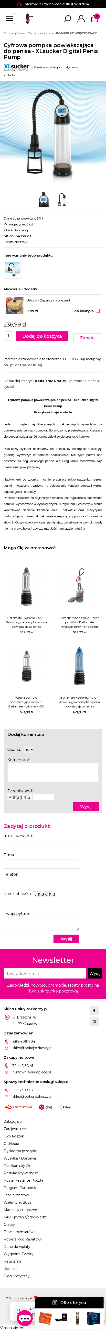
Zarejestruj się (15, 1129)
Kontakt (10, 1268)
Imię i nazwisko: (18, 835)
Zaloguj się (12, 1121)
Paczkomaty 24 (17, 1165)
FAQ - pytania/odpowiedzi (25, 1217)
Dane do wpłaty (17, 1246)
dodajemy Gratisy (50, 381)
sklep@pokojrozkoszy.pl (32, 1048)
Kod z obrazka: (30, 894)
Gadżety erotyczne (40, 33)
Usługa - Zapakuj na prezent (48, 300)
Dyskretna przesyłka (21, 1151)
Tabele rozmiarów (18, 1232)
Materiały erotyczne (20, 1210)
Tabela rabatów (16, 1195)
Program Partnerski (20, 1188)
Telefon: (11, 874)
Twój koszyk (14, 1136)
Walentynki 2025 (17, 1202)
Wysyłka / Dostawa (20, 1158)
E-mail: (10, 855)
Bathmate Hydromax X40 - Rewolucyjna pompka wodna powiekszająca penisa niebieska (79, 702)
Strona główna (14, 33)
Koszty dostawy (16, 242)
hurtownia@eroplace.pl (31, 1072)
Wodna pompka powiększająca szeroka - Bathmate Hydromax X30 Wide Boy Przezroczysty (26, 702)
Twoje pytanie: (17, 913)
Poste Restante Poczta (23, 1180)
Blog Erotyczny (17, 1276)
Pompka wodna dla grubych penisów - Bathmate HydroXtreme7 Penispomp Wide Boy (79, 622)
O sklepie (11, 1143)
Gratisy (9, 1224)
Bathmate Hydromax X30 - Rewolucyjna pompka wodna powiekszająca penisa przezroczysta (26, 622)
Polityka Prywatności (21, 1173)
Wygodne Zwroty (18, 1254)
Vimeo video (11, 1328)
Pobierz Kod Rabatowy (23, 1239)
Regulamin (13, 1261)
